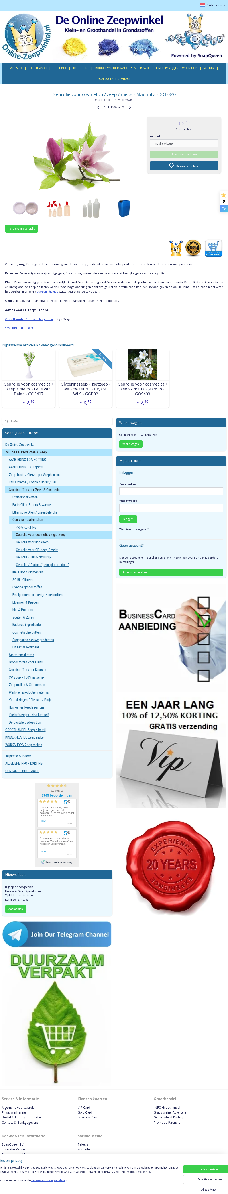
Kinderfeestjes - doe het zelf (29, 715)
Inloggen (128, 519)
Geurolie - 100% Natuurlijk (33, 557)
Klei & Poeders (22, 610)
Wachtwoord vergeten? (134, 529)
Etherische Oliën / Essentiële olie (34, 512)
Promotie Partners (167, 1122)
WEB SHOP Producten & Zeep (26, 452)
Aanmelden (15, 909)
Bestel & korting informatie (21, 1117)
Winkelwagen (130, 444)
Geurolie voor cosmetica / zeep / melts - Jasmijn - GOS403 (142, 389)
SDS (7, 328)
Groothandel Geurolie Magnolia (29, 319)
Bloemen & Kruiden (25, 602)
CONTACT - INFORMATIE (22, 771)
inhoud (155, 136)
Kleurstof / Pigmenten (27, 572)
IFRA (14, 328)
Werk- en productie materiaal (29, 692)
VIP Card (84, 1107)
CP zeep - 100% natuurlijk (26, 677)
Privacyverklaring (14, 1112)
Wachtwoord (128, 501)
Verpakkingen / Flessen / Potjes (31, 700)
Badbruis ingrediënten (27, 625)
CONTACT (124, 79)
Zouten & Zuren (23, 617)
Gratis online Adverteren (171, 1112)
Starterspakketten (25, 497)
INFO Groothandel (167, 1107)
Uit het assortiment (25, 647)
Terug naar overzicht (21, 228)
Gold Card (85, 1112)
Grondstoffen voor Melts (26, 662)
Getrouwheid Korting (168, 1117)
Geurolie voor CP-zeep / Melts (37, 550)
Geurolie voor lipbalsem (32, 542)
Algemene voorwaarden (19, 1107)
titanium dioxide (47, 292)
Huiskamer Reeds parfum (26, 707)
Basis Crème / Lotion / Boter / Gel (32, 482)
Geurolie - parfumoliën (27, 520)
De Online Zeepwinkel (20, 445)
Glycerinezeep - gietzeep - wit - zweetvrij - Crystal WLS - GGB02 (85, 389)
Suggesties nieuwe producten (33, 640)
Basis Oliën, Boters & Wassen (32, 505)
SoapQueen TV (12, 1144)
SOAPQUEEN (106, 79)
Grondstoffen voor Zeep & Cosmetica (35, 490)
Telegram (85, 1144)
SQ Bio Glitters (22, 580)
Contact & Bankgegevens (20, 1122)
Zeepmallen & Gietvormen (27, 685)
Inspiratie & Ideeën (18, 756)
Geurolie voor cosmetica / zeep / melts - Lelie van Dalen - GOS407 (28, 389)
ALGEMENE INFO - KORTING (24, 763)
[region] (84, 1178)
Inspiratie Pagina (14, 1149)
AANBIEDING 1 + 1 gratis (26, 467)
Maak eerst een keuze (184, 154)
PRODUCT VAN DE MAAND (110, 68)
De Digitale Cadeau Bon (25, 722)
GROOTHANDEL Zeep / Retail (25, 730)
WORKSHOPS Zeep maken (23, 745)
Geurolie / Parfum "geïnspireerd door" (42, 565)
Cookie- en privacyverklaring (63, 1185)
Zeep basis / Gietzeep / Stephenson (34, 475)
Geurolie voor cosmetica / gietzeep (41, 535)
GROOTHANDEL (38, 68)
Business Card (88, 1117)
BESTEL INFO (59, 68)
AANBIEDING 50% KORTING (27, 459)
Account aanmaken (135, 572)
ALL (23, 328)
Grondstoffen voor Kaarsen (27, 670)
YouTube (84, 1149)
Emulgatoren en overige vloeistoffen (37, 595)
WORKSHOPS (190, 68)
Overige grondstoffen (27, 587)
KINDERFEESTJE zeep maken (25, 737)
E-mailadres (127, 484)
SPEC (30, 328)
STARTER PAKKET (141, 68)
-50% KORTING (26, 527)
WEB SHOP (16, 68)
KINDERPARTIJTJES (167, 68)
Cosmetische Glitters (27, 632)
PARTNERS (209, 68)
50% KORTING (81, 68)
